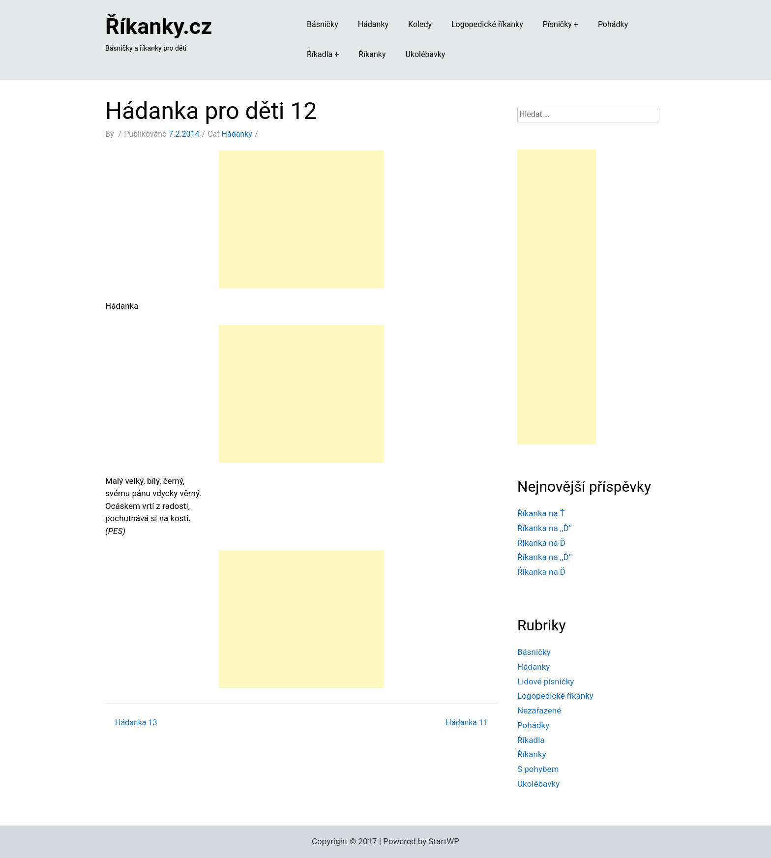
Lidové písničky (545, 681)
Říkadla (319, 54)
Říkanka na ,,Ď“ (544, 528)
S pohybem (538, 769)
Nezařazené (539, 710)
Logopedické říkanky (487, 24)
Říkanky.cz (158, 26)
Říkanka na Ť (541, 513)
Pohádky (613, 24)
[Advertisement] (301, 219)
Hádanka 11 (467, 722)
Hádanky (373, 24)
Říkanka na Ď (541, 543)
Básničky (322, 24)
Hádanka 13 (136, 722)
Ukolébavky (425, 54)
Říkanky (372, 54)
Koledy (420, 24)
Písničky (557, 24)
